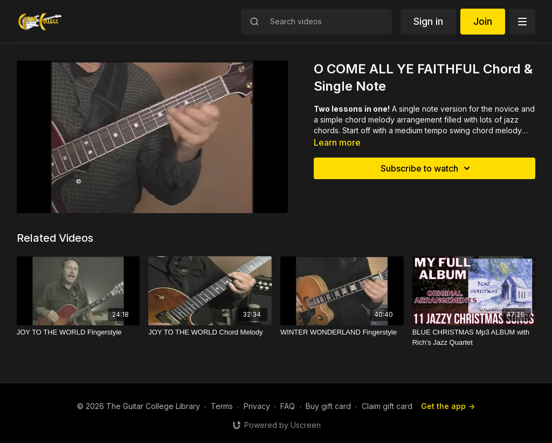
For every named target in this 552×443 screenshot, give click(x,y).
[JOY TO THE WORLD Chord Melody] (210, 332)
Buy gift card (328, 406)
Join (482, 21)
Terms (222, 406)
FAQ (287, 406)
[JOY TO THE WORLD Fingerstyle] (78, 332)
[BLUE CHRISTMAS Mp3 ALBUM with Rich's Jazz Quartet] (474, 337)
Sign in (428, 21)
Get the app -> (448, 406)
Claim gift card (387, 406)
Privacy (257, 406)
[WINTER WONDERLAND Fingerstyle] (342, 332)
